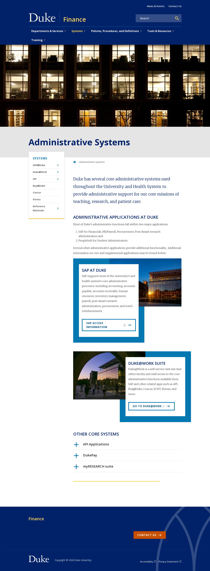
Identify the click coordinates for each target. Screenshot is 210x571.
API (34, 178)
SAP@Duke (39, 165)
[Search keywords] (154, 18)
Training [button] (37, 40)
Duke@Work (40, 172)
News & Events (155, 6)
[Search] (177, 18)
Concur (37, 192)
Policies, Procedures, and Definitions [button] (115, 31)
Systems (40, 158)
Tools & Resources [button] (159, 31)
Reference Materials (39, 208)
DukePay (85, 456)
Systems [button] (77, 31)
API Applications (91, 445)
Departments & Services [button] (47, 31)
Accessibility (146, 561)
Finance (36, 519)
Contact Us (174, 6)
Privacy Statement (168, 561)
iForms (37, 199)
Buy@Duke (39, 185)
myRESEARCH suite (93, 467)
